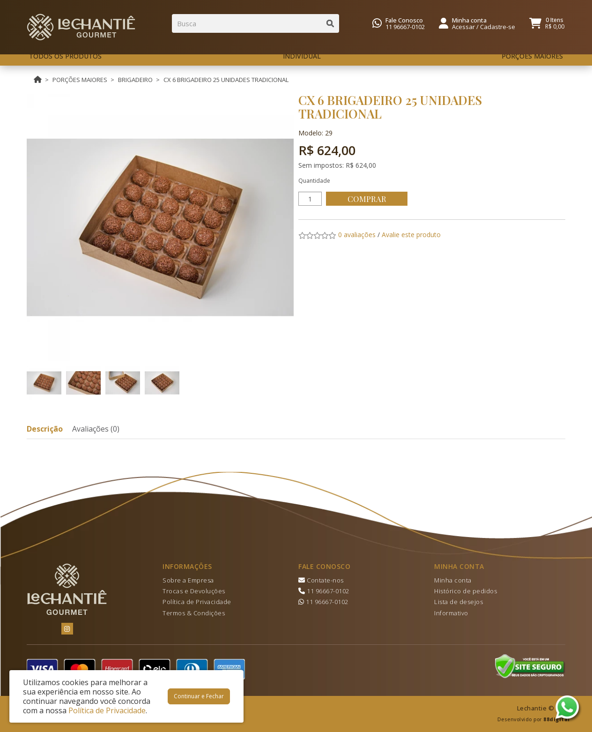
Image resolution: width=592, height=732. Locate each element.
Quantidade (314, 181)
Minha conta (453, 580)
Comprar (368, 199)
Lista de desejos (458, 602)
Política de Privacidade (197, 602)
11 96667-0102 (405, 26)
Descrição (45, 429)
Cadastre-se (497, 26)
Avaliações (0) (95, 429)
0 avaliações (357, 234)
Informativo (451, 613)
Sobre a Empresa (188, 580)
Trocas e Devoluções (194, 591)
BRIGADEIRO (135, 79)
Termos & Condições (194, 613)
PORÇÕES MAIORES (79, 79)
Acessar (463, 26)
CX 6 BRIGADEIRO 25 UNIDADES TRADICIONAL (226, 79)
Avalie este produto (411, 234)
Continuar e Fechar (199, 696)
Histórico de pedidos (465, 591)
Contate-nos (321, 580)
